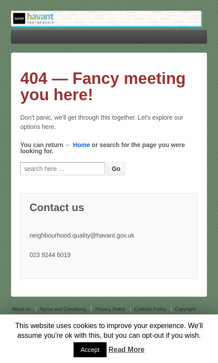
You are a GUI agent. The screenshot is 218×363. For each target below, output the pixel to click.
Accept (90, 349)
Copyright (185, 309)
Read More (126, 349)
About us (20, 309)
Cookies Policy (150, 309)
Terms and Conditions (63, 309)
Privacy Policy (110, 309)
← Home (77, 144)
